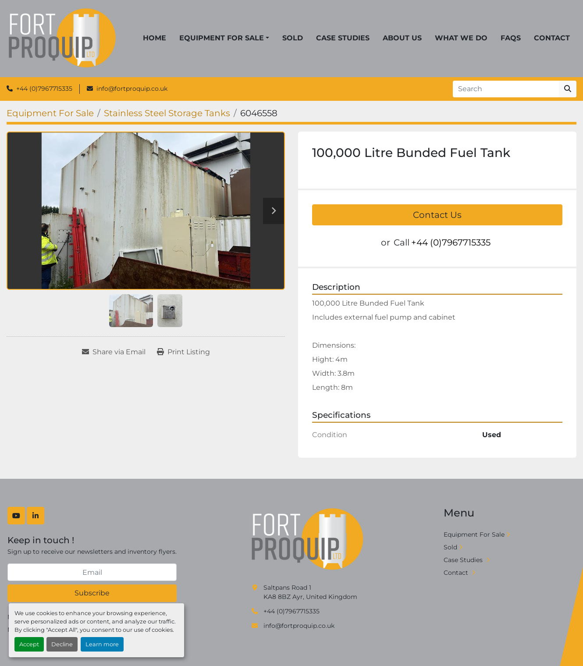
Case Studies (343, 38)
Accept (29, 644)
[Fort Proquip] (308, 539)
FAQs (511, 38)
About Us (402, 38)
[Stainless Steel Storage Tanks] (167, 113)
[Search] (506, 89)
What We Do (461, 38)
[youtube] (16, 515)
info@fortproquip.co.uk (131, 89)
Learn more (102, 644)
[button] (224, 38)
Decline (62, 644)
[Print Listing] (183, 352)
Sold (292, 38)
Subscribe (92, 593)
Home (154, 38)
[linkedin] (35, 515)
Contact (552, 38)
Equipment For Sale (221, 38)
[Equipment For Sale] (50, 113)
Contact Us (437, 215)
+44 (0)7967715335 (44, 89)
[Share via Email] (113, 352)
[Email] (92, 572)
